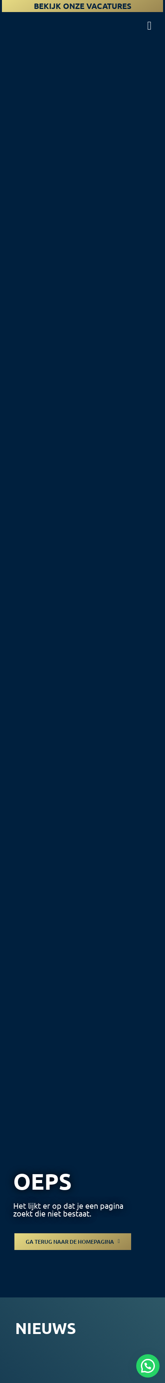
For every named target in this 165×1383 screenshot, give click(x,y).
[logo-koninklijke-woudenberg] (36, 19)
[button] (148, 1366)
